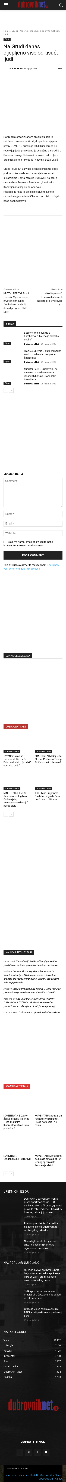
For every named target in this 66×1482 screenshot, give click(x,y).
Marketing (24, 1475)
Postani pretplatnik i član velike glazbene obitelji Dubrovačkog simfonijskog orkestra (41, 1227)
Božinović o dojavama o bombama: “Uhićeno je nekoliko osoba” (41, 336)
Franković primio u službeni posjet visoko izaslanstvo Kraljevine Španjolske (42, 354)
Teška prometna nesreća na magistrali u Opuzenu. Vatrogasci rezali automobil (42, 1295)
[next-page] (11, 390)
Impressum (11, 1475)
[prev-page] (6, 390)
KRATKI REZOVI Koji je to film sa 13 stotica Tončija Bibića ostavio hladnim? (48, 759)
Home (7, 30)
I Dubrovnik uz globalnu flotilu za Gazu (38, 1012)
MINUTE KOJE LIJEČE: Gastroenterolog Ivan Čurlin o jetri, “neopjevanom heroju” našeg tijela (16, 799)
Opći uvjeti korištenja (50, 1475)
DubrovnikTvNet (12, 751)
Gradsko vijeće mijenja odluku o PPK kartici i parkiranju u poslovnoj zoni (43, 1312)
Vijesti (15, 30)
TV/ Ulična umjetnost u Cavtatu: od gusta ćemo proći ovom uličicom (48, 796)
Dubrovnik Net (16, 68)
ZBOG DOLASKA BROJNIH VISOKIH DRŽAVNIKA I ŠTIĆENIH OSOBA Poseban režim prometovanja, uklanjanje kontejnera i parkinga (30, 1002)
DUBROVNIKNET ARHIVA (50, 1478)
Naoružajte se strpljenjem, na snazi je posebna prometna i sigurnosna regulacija (40, 1244)
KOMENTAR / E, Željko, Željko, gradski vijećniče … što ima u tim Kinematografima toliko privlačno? (17, 1122)
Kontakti (34, 1475)
